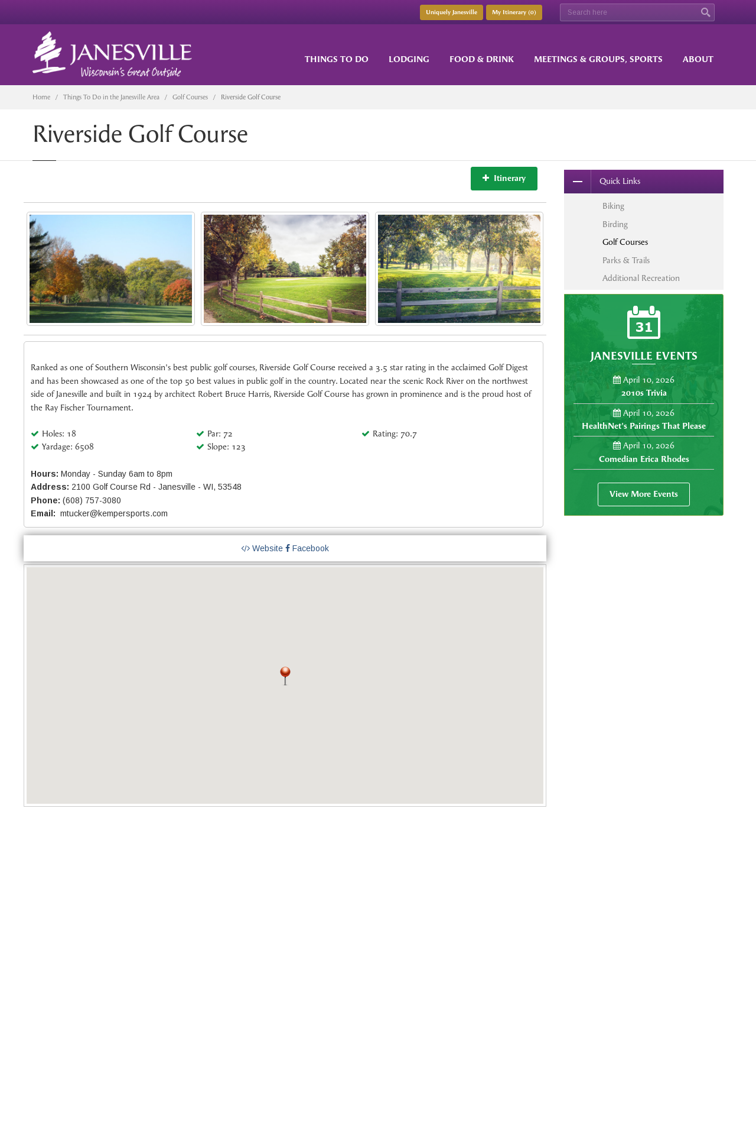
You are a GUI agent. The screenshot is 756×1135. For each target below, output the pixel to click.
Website (262, 548)
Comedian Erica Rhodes (644, 459)
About (698, 59)
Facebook (307, 548)
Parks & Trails (626, 261)
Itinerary (504, 178)
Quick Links (602, 181)
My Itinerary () (514, 12)
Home (41, 97)
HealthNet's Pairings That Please (644, 426)
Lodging (409, 59)
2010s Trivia (644, 393)
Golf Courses (190, 97)
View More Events (644, 494)
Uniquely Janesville (451, 12)
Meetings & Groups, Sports (598, 59)
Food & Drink (481, 59)
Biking (613, 206)
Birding (615, 224)
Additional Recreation (641, 278)
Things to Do (337, 59)
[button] (285, 676)
